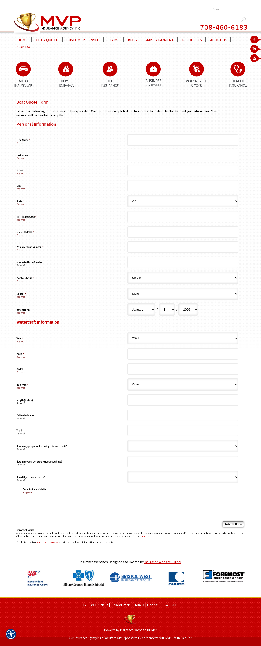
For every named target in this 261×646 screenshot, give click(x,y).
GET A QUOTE (124, 595)
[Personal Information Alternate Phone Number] (182, 262)
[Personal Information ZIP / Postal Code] (182, 216)
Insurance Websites (94, 562)
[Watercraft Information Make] (182, 354)
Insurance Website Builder (162, 562)
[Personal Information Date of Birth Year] (188, 309)
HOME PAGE (84, 595)
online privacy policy (47, 542)
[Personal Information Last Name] (182, 155)
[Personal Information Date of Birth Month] (141, 309)
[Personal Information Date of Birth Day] (167, 309)
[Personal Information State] (182, 201)
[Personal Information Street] (182, 170)
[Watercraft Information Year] (182, 338)
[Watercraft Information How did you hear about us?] (182, 477)
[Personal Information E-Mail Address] (182, 232)
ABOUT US (103, 595)
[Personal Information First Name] (182, 140)
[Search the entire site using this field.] (228, 9)
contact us (145, 536)
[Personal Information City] (182, 185)
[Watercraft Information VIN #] (182, 430)
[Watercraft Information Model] (182, 369)
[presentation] (58, 503)
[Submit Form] (233, 524)
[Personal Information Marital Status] (182, 278)
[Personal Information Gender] (182, 294)
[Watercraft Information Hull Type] (182, 384)
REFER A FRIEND (149, 595)
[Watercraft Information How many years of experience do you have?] (182, 461)
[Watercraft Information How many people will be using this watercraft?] (182, 446)
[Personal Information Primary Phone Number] (182, 247)
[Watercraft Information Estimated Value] (182, 415)
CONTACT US (173, 595)
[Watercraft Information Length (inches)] (182, 400)
